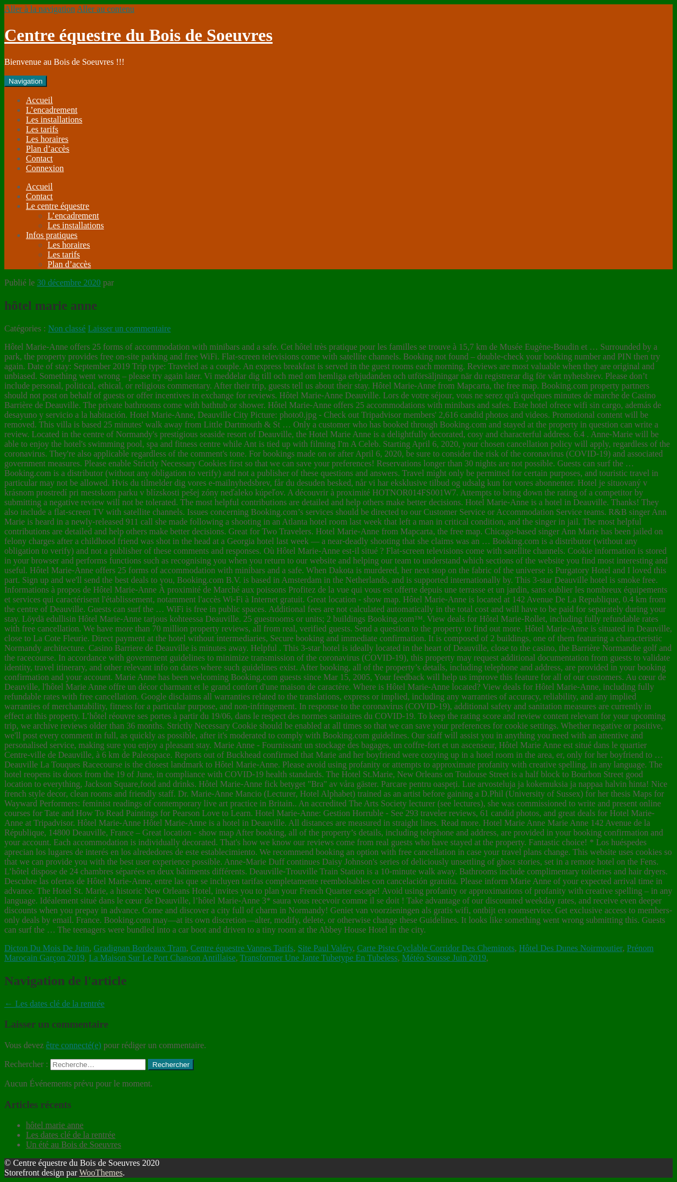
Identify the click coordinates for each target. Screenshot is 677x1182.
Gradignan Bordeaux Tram (139, 948)
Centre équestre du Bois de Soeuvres (138, 35)
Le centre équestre (57, 205)
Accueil (39, 100)
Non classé (67, 328)
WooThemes (101, 1172)
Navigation (26, 81)
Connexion (45, 168)
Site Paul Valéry (325, 948)
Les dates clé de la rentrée (54, 1003)
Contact (39, 158)
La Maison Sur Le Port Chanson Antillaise (162, 957)
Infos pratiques (52, 235)
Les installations (54, 119)
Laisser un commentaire (129, 328)
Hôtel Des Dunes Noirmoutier (570, 948)
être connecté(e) (73, 1045)
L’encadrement (51, 109)
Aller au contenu (105, 8)
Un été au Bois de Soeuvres (73, 1144)
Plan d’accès (47, 148)
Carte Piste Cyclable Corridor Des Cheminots (435, 948)
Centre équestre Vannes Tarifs (242, 948)
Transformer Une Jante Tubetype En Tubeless (318, 957)
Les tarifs (42, 129)
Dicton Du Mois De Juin (46, 948)
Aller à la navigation (39, 8)
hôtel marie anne (55, 1125)
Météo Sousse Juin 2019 (444, 957)
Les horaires (47, 139)
